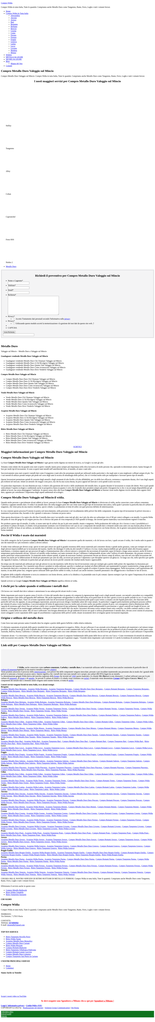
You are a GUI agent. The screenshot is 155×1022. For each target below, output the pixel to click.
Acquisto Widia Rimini (35, 810)
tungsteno (13, 682)
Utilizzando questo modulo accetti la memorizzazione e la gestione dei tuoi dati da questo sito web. (55, 327)
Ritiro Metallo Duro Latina (18, 793)
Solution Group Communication (57, 1011)
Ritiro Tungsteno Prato (32, 839)
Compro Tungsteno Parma (126, 863)
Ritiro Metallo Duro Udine (11, 728)
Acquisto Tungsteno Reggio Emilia (71, 856)
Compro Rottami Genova (110, 850)
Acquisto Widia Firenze (36, 823)
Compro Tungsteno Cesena (129, 817)
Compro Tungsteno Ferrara (129, 869)
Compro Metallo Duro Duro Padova (83, 719)
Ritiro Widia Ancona (66, 799)
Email (10, 290)
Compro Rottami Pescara (110, 804)
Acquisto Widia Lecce (34, 752)
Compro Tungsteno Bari (117, 745)
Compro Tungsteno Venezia (132, 876)
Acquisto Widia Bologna (37, 706)
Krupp (56, 680)
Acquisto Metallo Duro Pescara (13, 804)
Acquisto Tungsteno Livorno (58, 830)
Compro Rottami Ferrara (108, 869)
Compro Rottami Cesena (108, 817)
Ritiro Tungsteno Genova (47, 852)
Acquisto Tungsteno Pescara (57, 804)
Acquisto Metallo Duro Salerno (13, 765)
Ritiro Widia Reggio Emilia (112, 858)
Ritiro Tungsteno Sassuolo (16, 898)
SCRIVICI (77, 450)
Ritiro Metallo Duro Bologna (25, 708)
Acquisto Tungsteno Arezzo (57, 843)
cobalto (53, 673)
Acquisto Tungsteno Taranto (57, 738)
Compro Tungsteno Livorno (133, 830)
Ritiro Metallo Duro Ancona (24, 799)
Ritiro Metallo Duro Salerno (24, 767)
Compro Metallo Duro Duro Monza (82, 732)
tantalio (31, 682)
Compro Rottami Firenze (109, 823)
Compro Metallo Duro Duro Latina (81, 791)
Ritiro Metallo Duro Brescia (24, 701)
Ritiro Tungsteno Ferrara (41, 871)
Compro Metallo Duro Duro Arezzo (83, 843)
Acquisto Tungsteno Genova (58, 850)
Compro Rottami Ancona (110, 797)
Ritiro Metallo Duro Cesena (19, 819)
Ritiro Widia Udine (50, 728)
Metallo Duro (11, 266)
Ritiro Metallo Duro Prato (11, 839)
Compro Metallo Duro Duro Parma (81, 863)
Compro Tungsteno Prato (121, 837)
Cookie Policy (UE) (34, 1009)
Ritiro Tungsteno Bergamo (56, 695)
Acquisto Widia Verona (35, 712)
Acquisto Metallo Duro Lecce (13, 752)
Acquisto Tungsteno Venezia (58, 876)
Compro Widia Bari (135, 745)
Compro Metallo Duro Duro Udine (80, 725)
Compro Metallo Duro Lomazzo (18, 958)
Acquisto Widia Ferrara (35, 869)
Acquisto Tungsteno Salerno (57, 765)
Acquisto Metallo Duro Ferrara (13, 869)
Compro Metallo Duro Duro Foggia (82, 758)
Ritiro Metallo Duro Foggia (19, 760)
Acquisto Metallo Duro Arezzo (13, 843)
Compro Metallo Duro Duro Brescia (84, 699)
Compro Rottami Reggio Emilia (133, 856)
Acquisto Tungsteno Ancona (57, 797)
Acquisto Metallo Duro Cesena (13, 817)
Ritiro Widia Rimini (58, 813)
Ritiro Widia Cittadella (14, 896)
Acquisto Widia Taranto (36, 738)
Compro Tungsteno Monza (128, 732)
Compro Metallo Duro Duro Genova (84, 850)
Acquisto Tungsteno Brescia (57, 699)
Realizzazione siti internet (33, 1011)
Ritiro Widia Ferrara (59, 871)
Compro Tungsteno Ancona (131, 797)
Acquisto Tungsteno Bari (51, 745)
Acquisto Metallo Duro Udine (13, 725)
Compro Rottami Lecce (103, 752)
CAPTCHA (12, 331)
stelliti (71, 684)
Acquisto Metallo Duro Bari (12, 745)
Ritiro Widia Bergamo (76, 695)
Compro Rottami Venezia (110, 876)
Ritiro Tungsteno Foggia (40, 760)
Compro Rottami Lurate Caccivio (19, 956)
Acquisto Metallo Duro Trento (13, 784)
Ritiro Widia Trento (57, 786)
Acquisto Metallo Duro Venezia (13, 876)
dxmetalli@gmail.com (16, 929)
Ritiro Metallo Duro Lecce (11, 754)
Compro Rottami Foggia (107, 758)
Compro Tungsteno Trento (126, 784)
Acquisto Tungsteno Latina (55, 791)
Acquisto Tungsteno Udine (55, 725)
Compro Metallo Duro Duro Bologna (86, 706)
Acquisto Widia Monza (35, 732)
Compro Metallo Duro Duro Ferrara (83, 869)
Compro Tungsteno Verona (129, 712)
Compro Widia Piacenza (10, 773)
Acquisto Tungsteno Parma (55, 863)
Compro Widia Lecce (144, 752)
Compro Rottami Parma (105, 863)
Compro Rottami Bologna (112, 706)
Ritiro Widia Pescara (66, 806)
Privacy (11, 320)
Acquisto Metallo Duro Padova (13, 719)
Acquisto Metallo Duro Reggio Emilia (16, 856)
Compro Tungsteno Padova (130, 719)
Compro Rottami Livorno (111, 830)
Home (8, 969)
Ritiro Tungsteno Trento (39, 786)
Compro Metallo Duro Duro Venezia (84, 876)
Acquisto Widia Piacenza (38, 771)
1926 (74, 680)
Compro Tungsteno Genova (132, 850)
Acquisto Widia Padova (36, 719)
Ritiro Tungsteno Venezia (47, 878)
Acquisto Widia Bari (32, 745)
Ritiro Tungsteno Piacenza (56, 773)
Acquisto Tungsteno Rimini (56, 810)
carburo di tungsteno (9, 673)
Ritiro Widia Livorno (67, 832)
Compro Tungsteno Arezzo (129, 843)
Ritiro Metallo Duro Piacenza (33, 773)
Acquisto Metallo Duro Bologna (14, 706)
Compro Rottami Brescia (109, 699)
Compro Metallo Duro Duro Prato (77, 837)
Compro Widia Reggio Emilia (34, 858)
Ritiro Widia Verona (59, 714)
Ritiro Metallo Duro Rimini (19, 813)
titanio (22, 682)
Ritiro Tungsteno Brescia (46, 701)
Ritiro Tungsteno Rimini (40, 813)
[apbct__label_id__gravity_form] (18, 338)
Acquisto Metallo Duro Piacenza (14, 771)
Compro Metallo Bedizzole (16, 894)
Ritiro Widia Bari (42, 747)
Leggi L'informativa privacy (12, 1009)
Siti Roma (75, 1011)
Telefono (12, 285)
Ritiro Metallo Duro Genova (25, 852)
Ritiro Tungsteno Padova (41, 721)
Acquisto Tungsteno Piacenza (60, 771)
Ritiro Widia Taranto (66, 741)
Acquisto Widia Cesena (35, 817)
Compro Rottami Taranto (109, 738)
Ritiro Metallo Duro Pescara (24, 806)
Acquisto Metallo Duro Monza (13, 732)
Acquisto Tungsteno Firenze (57, 823)
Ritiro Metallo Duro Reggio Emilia (61, 858)
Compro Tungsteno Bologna (135, 706)
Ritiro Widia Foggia (58, 760)
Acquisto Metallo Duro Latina (13, 791)
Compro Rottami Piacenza (113, 771)
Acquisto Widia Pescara (36, 804)
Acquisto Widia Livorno (36, 830)
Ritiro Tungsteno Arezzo (40, 845)
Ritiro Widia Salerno (66, 767)
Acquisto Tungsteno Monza (56, 732)
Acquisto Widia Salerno (36, 765)
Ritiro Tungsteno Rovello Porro (18, 940)
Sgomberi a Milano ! (104, 1004)
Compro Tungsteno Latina (126, 791)
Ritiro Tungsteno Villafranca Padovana (21, 953)
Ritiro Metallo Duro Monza (19, 734)
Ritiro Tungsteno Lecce (32, 754)
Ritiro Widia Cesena (59, 819)
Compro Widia (6, 3)
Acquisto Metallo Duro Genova (13, 850)
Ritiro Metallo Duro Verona (19, 714)
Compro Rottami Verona (107, 712)
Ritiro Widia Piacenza (75, 773)
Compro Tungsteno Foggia (128, 758)
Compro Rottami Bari (98, 745)
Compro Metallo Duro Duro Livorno (85, 830)
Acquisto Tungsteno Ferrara (57, 869)
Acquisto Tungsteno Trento (55, 784)
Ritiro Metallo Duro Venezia (25, 878)
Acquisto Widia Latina (35, 791)
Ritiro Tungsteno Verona (40, 714)
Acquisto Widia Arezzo (35, 843)
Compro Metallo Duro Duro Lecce (79, 752)
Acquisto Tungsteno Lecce (54, 752)
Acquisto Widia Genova (36, 850)
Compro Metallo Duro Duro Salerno (84, 765)
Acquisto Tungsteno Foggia (56, 758)
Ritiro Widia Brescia (65, 701)
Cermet (116, 682)
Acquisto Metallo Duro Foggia (13, 758)
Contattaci (10, 972)
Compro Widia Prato (140, 837)
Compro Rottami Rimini (107, 810)
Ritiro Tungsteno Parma (39, 865)
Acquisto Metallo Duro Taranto (13, 738)
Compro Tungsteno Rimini (128, 810)
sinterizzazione (40, 675)
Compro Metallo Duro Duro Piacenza (88, 771)
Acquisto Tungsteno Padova (57, 719)
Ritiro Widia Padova (60, 721)
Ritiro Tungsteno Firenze (46, 826)
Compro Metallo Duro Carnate (18, 947)
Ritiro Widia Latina (57, 793)
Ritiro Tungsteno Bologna (48, 708)
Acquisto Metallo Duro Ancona (13, 797)
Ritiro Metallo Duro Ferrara (19, 871)
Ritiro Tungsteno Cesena (41, 819)
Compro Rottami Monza (107, 732)
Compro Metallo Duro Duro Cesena (83, 817)
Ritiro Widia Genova (66, 852)
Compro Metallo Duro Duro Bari (75, 745)
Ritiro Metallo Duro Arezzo (19, 845)
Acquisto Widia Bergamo (38, 693)
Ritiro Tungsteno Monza (40, 734)
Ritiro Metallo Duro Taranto (24, 741)
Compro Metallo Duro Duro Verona (83, 712)
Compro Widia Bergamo (10, 695)
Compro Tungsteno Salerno (131, 765)
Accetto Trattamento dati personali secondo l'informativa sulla (43, 322)
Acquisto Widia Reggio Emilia (44, 856)
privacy (67, 322)
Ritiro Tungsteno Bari (25, 747)
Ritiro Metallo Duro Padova (19, 721)
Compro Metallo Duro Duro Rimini (82, 810)
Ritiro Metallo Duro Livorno (25, 832)
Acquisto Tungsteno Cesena (57, 817)
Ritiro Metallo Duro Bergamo (33, 695)
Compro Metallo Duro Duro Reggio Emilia (103, 856)
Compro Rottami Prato (101, 837)
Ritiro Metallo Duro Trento (18, 786)
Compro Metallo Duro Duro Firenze (84, 823)
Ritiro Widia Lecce (50, 754)
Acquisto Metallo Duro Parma (13, 863)
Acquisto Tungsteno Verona (57, 712)
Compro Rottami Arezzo (107, 843)
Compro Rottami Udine (104, 725)
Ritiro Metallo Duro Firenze (24, 826)
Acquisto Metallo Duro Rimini (13, 810)
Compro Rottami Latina (105, 791)
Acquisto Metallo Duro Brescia (13, 699)
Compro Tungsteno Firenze (131, 823)
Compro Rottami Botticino (16, 951)
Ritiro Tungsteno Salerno (47, 767)
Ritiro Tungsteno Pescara (47, 806)
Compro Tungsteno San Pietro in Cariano (22, 960)
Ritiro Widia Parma (57, 865)
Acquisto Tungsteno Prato (53, 837)
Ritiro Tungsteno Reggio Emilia (88, 858)
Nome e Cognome (15, 281)
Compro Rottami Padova (108, 719)
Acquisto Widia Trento (35, 784)
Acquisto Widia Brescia (36, 699)
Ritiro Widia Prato (49, 839)
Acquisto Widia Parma (35, 863)
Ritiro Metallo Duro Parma (18, 865)
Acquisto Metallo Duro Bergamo (14, 693)
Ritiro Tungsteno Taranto (47, 741)
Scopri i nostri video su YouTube (19, 999)
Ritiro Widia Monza (58, 734)
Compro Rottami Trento (105, 784)
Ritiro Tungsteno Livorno (48, 832)
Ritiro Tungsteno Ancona (47, 799)
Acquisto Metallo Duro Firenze (13, 823)
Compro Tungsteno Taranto (131, 738)
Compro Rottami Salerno (110, 765)
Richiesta (12, 295)
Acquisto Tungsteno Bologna (59, 706)
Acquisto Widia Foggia (35, 758)
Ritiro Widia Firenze (65, 826)
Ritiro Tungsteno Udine (32, 728)
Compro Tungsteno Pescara (131, 804)
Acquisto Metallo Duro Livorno (13, 830)
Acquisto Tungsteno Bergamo (60, 693)
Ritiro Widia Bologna (68, 708)
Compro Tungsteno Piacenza (136, 771)
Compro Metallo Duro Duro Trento (81, 784)
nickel (86, 682)
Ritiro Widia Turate (13, 943)
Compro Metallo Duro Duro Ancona (84, 797)
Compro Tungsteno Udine (125, 725)
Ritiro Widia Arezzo (59, 845)
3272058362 (14, 926)
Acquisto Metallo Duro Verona (13, 712)
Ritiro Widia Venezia (66, 878)
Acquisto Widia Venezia (36, 876)
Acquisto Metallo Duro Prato (12, 837)
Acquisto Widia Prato (33, 837)
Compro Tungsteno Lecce (124, 752)
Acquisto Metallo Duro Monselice (19, 945)
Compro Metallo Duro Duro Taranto (84, 738)
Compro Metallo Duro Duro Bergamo (88, 693)
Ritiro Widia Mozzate (14, 949)
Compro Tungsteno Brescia (131, 699)
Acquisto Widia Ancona (36, 797)
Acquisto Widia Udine (34, 725)
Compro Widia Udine (144, 725)
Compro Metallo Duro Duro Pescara (84, 804)
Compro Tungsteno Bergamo (137, 693)
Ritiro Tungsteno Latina (39, 793)
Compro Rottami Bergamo (114, 693)
